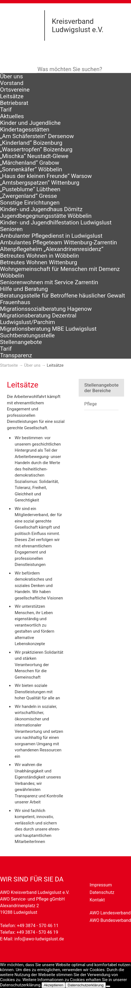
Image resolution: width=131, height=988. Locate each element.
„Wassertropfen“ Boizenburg (36, 149)
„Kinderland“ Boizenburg (31, 142)
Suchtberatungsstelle (27, 335)
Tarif (6, 109)
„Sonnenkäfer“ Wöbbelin (31, 169)
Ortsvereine (15, 89)
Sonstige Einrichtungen (30, 202)
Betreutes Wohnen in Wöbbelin (39, 255)
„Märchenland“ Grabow (29, 162)
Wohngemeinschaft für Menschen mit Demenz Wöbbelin (60, 272)
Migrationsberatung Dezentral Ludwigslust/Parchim (38, 318)
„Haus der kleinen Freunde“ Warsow (46, 176)
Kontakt (97, 899)
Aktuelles (12, 116)
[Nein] (108, 986)
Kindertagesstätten (24, 129)
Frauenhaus (15, 302)
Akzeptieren (53, 985)
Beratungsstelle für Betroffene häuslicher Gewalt (62, 295)
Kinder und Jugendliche (30, 123)
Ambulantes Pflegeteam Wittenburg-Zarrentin (58, 242)
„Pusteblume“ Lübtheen (30, 189)
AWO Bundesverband (110, 920)
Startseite (9, 365)
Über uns (11, 76)
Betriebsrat (14, 103)
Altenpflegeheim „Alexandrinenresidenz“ (51, 249)
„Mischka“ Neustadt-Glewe (34, 156)
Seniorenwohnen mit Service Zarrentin (49, 282)
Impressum (100, 885)
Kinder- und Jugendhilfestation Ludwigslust (56, 222)
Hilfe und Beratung (24, 289)
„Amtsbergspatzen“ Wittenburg (39, 182)
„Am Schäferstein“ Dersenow (37, 136)
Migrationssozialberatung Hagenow (46, 309)
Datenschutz (101, 892)
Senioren (11, 229)
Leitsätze (12, 96)
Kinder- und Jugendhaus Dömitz (41, 209)
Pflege (90, 404)
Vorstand (12, 83)
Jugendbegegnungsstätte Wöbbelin (46, 216)
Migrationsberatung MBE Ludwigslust (48, 328)
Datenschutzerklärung (86, 985)
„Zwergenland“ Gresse (28, 196)
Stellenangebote (21, 342)
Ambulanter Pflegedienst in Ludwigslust (51, 235)
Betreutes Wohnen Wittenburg (38, 262)
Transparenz (16, 355)
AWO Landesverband (109, 912)
